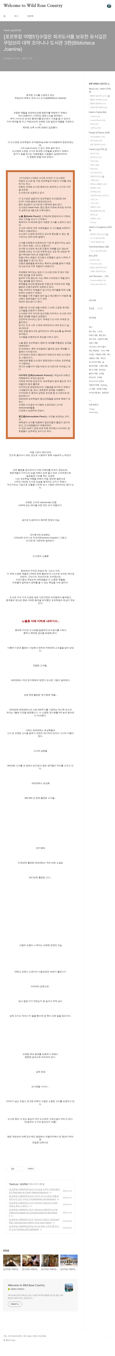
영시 (108, 354)
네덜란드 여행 (94, 358)
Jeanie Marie (97, 120)
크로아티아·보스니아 (99, 195)
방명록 (30, 16)
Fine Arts (96, 264)
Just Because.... (98, 276)
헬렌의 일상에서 (100, 96)
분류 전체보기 (99, 84)
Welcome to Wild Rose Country (33, 6)
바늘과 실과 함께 (98, 107)
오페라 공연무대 (98, 271)
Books (95, 260)
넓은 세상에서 (97, 144)
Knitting (104, 385)
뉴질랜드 (95, 218)
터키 (93, 222)
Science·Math (98, 280)
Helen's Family (97, 112)
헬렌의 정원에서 (98, 103)
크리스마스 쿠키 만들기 (97, 347)
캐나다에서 (96, 141)
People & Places (99, 132)
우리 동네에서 (97, 137)
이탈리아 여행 (94, 385)
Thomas (95, 116)
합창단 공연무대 (98, 267)
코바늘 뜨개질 (102, 389)
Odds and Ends (98, 284)
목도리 (103, 358)
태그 (16, 16)
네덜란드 (95, 207)
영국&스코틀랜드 (98, 184)
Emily (94, 124)
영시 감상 (92, 331)
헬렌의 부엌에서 (98, 100)
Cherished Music (99, 247)
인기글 (100, 308)
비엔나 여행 (93, 335)
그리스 (94, 203)
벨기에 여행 (93, 366)
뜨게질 (99, 377)
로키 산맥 (92, 339)
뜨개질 (101, 373)
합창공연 (105, 393)
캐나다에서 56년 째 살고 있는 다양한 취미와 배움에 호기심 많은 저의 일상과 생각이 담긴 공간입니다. (35, 1296)
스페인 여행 (103, 366)
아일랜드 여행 (100, 354)
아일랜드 (95, 188)
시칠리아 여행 (102, 339)
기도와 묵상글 (97, 242)
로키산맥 (96, 157)
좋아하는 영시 (99, 234)
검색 (102, 6)
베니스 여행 (93, 370)
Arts (93, 256)
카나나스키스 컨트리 (96, 381)
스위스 (94, 199)
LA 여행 (92, 389)
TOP (109, 1337)
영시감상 (102, 370)
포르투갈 (24, 1184)
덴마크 (94, 215)
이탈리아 (97, 176)
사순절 (91, 354)
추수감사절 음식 (95, 393)
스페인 (94, 180)
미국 (94, 161)
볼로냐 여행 (93, 373)
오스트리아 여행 (95, 362)
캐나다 (94, 153)
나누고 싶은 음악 (98, 251)
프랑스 (94, 165)
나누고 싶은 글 (97, 238)
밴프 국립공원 (94, 351)
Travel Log (13, 1184)
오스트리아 (96, 173)
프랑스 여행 (93, 343)
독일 (94, 169)
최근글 (91, 308)
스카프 (99, 331)
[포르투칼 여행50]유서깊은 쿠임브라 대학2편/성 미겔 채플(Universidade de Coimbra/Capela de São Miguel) (33, 1212)
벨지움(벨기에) (97, 211)
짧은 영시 (102, 335)
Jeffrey (95, 128)
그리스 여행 (105, 351)
